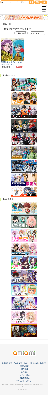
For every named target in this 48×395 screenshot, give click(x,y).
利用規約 (24, 372)
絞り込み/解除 (21, 33)
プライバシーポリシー (24, 381)
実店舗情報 (24, 366)
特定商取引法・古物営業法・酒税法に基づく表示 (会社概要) (24, 363)
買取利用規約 (25, 378)
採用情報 (24, 369)
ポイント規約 (25, 375)
